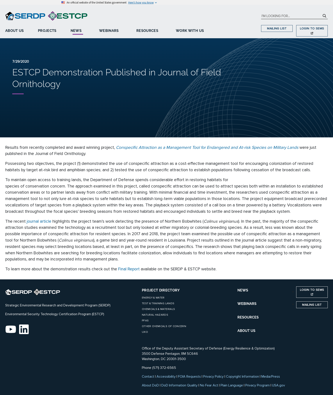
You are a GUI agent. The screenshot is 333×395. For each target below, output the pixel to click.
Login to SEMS (312, 30)
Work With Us (190, 31)
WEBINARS (246, 304)
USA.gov (278, 385)
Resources (147, 31)
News (76, 31)
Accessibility (166, 376)
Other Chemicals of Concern (164, 326)
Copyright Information (242, 376)
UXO (145, 332)
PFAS (145, 320)
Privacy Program (257, 385)
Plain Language (232, 385)
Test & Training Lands (158, 303)
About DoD (150, 385)
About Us (14, 31)
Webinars (109, 31)
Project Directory (161, 290)
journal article (39, 221)
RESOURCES (248, 317)
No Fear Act (209, 385)
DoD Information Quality (179, 385)
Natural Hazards (155, 315)
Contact (148, 376)
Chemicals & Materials (158, 309)
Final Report (129, 269)
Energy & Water (153, 297)
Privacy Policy (213, 376)
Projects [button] (47, 31)
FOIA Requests (189, 376)
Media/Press (270, 376)
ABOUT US (246, 331)
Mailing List (277, 28)
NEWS (242, 290)
